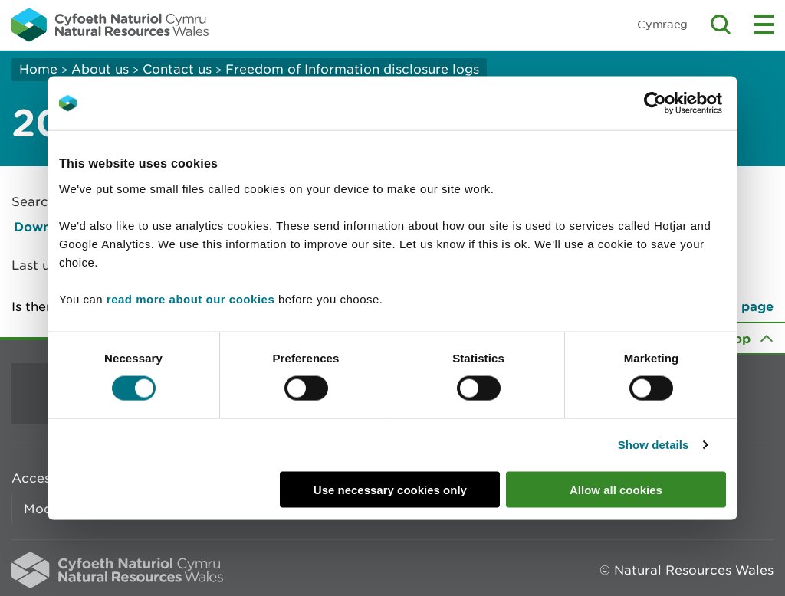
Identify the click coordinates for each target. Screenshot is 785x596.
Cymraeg (662, 24)
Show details (653, 444)
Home (38, 69)
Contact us (177, 69)
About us (100, 69)
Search (33, 201)
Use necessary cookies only (390, 489)
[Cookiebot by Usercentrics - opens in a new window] (681, 103)
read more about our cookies (190, 298)
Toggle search (720, 24)
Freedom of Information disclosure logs (352, 69)
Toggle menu (763, 24)
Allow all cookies (616, 489)
